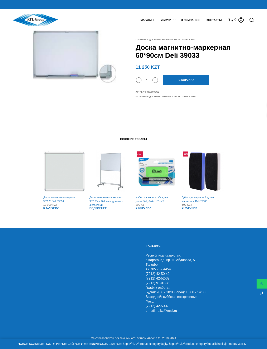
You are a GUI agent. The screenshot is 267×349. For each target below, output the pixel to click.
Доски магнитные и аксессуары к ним (172, 39)
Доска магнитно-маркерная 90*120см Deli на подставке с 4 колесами (106, 201)
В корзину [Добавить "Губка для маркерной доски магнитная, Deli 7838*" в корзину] (189, 207)
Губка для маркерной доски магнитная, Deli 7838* (198, 199)
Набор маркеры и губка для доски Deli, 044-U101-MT (152, 199)
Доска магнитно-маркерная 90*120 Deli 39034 (59, 199)
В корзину (186, 79)
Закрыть (243, 343)
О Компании (190, 20)
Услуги (166, 20)
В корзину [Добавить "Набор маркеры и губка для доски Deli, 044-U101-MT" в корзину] (143, 207)
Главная (141, 39)
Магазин (147, 20)
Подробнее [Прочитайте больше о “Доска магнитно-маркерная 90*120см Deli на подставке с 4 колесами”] (98, 208)
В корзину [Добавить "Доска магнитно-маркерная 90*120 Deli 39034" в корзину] (51, 207)
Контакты (214, 20)
